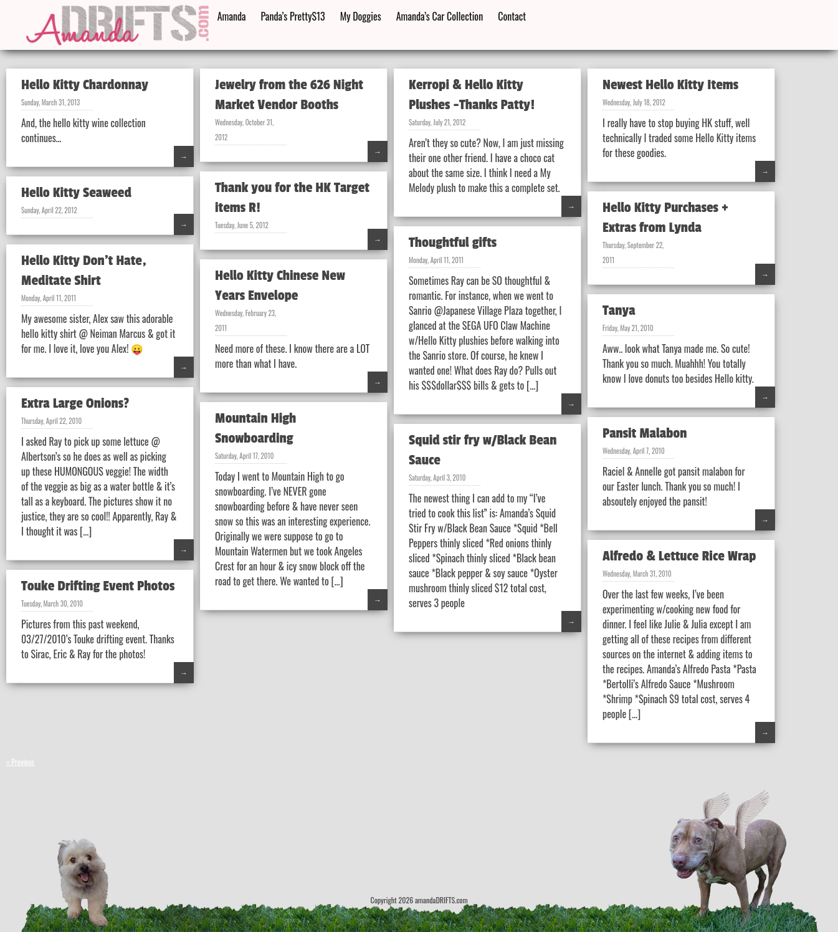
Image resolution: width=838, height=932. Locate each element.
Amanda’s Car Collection (439, 16)
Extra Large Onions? (75, 403)
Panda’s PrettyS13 (293, 16)
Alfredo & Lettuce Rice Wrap (679, 556)
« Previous (20, 761)
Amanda (231, 16)
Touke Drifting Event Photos (97, 586)
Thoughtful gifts (453, 242)
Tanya (619, 310)
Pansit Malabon (644, 433)
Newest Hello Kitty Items (670, 85)
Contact (512, 16)
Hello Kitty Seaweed (76, 193)
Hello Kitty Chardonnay (84, 85)
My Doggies (360, 16)
